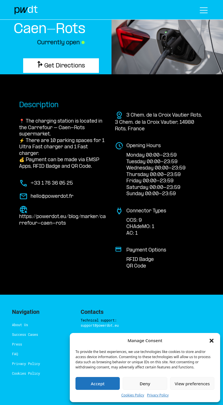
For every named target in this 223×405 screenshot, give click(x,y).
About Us (18, 315)
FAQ (15, 344)
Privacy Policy (22, 354)
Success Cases (22, 325)
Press (15, 335)
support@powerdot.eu (122, 311)
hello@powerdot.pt (110, 345)
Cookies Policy (22, 364)
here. (101, 326)
